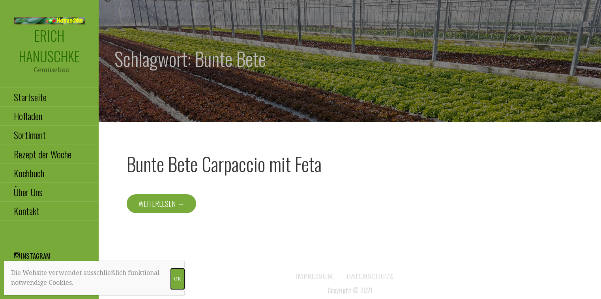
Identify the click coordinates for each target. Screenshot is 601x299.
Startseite (30, 97)
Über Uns (28, 192)
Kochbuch (29, 173)
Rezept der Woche (42, 154)
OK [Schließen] (177, 279)
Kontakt (26, 211)
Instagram (36, 256)
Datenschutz (369, 276)
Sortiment (30, 135)
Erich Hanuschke (49, 45)
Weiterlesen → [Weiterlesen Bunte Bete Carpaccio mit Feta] (161, 204)
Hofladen (28, 116)
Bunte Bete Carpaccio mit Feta (224, 164)
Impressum (314, 276)
